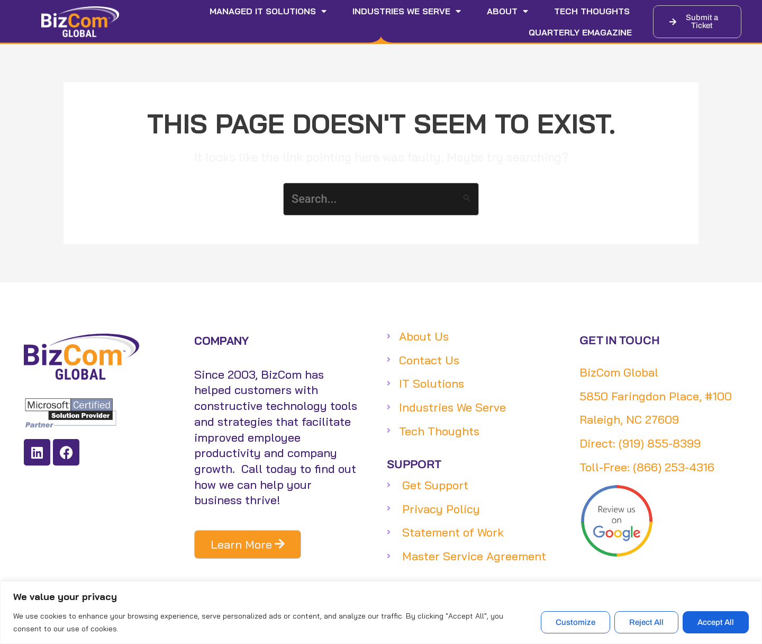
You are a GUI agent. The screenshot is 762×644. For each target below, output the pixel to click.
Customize (575, 622)
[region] (381, 612)
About (507, 11)
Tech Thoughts (592, 11)
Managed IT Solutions (268, 11)
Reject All (646, 622)
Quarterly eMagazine (580, 32)
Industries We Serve (406, 11)
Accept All (715, 622)
